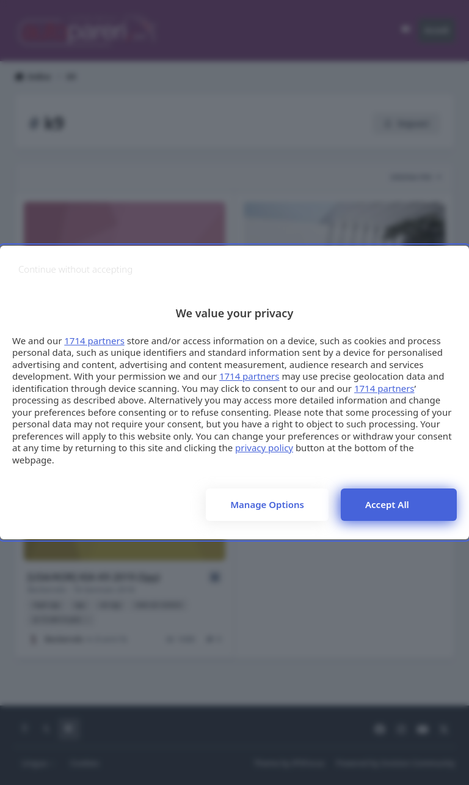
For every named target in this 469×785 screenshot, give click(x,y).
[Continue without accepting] (75, 269)
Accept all (387, 504)
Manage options (267, 504)
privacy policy (264, 447)
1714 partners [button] (94, 340)
